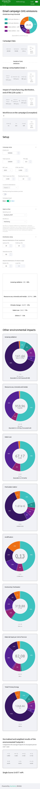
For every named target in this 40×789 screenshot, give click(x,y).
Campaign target (7, 198)
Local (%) (17, 263)
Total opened (6, 158)
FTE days (25, 158)
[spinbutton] (10, 153)
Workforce (6, 218)
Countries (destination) (9, 184)
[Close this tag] (9, 187)
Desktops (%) (19, 242)
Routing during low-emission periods (13, 191)
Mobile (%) (6, 263)
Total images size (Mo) (8, 176)
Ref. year (5, 167)
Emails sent (6, 150)
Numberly (13, 786)
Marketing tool (7, 212)
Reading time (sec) (23, 176)
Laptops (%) (6, 242)
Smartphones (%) (7, 251)
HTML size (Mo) (19, 167)
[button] (20, 147)
